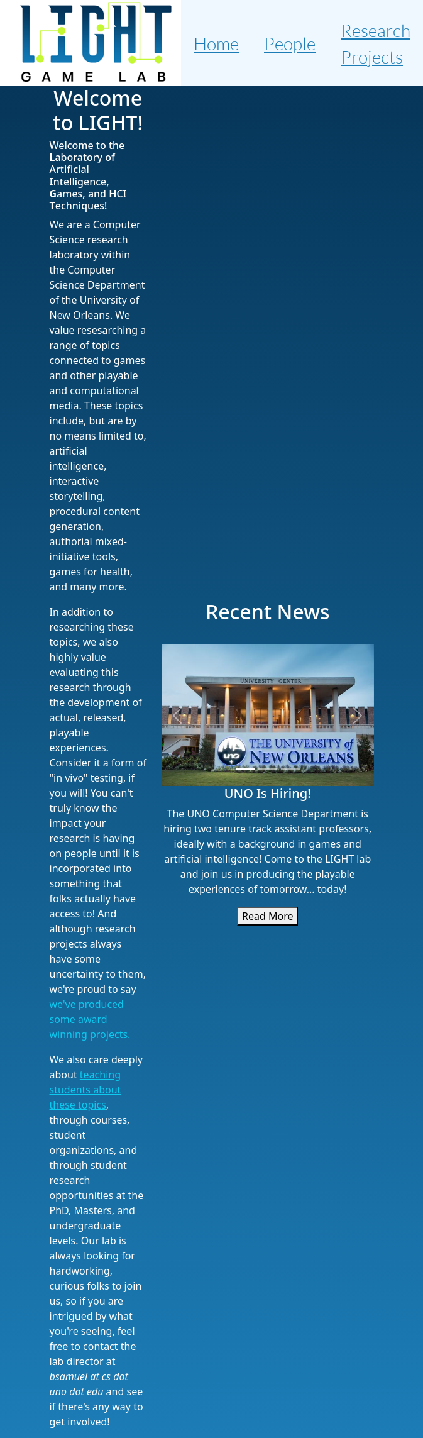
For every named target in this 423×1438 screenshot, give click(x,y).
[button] (178, 715)
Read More (267, 916)
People (290, 43)
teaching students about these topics (85, 1090)
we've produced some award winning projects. (90, 1019)
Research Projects (375, 43)
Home (216, 43)
